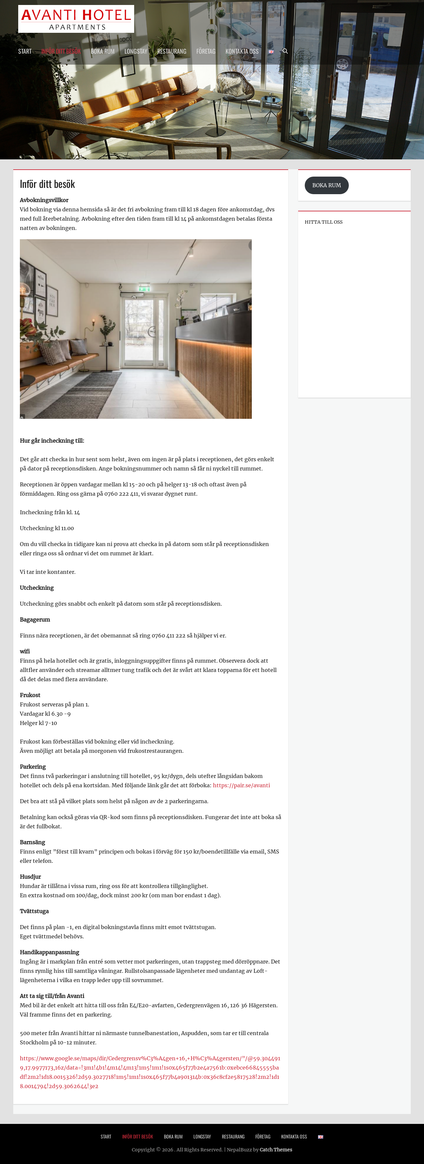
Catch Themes (276, 1150)
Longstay (136, 51)
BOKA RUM (326, 185)
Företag (206, 51)
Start (24, 51)
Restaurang (171, 51)
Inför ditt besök (61, 51)
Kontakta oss (242, 51)
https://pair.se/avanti (241, 785)
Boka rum (103, 51)
